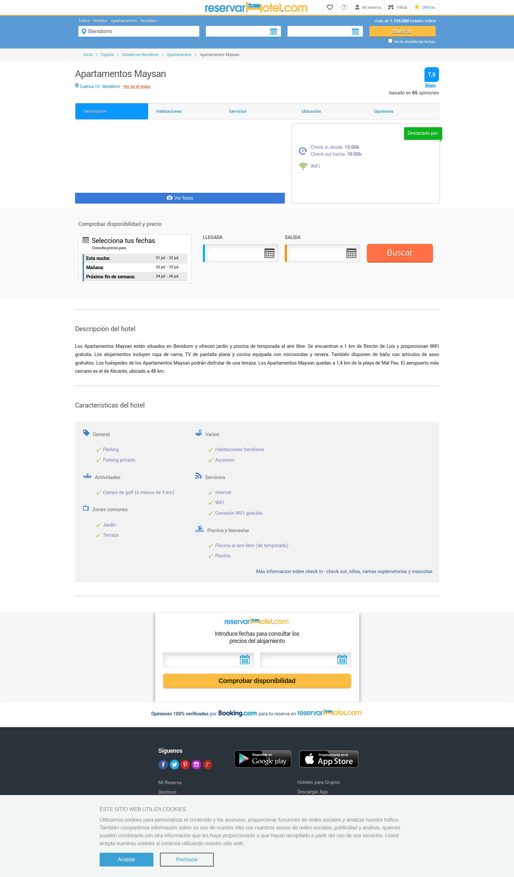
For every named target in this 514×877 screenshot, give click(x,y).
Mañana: (95, 267)
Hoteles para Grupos (318, 782)
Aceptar (126, 859)
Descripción (95, 111)
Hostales (148, 21)
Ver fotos (180, 198)
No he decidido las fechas (414, 42)
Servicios (238, 111)
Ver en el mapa (136, 87)
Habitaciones (169, 111)
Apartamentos (123, 21)
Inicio (88, 55)
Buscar (402, 31)
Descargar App (312, 791)
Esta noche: (98, 258)
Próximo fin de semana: (110, 276)
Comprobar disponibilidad (257, 680)
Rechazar (187, 859)
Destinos (167, 792)
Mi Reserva (170, 782)
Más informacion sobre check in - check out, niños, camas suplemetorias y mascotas (344, 571)
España (107, 55)
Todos (84, 21)
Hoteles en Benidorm (140, 55)
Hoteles (100, 21)
